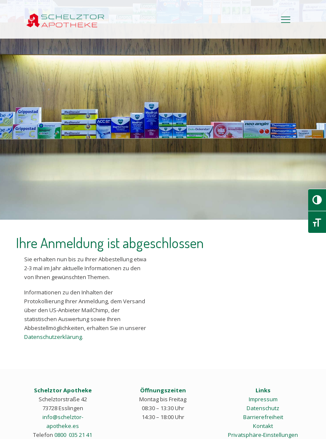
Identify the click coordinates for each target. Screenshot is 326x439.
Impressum (263, 399)
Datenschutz (263, 408)
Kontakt (263, 426)
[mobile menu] (285, 19)
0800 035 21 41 (73, 435)
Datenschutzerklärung (53, 337)
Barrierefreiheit (263, 417)
